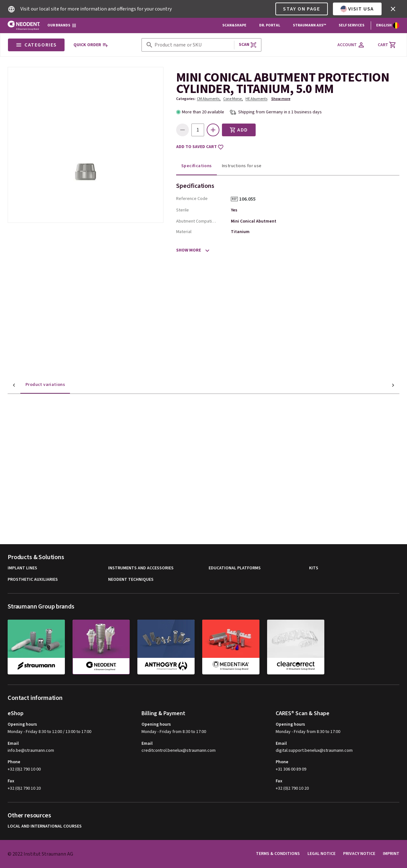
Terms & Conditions (278, 853)
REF (234, 199)
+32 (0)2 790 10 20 (24, 788)
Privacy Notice (359, 853)
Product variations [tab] (32, 384)
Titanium (240, 232)
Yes (234, 210)
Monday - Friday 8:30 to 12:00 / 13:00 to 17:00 (49, 732)
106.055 (249, 199)
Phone (14, 762)
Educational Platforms (235, 568)
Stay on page (301, 8)
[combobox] (193, 45)
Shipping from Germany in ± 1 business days (280, 112)
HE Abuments (256, 99)
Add (239, 129)
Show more (280, 99)
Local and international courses (45, 826)
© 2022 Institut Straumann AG (40, 853)
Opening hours (22, 724)
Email (13, 743)
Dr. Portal (269, 25)
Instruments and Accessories (141, 568)
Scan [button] (248, 44)
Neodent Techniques (131, 580)
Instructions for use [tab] (242, 166)
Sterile (182, 210)
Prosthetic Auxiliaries (33, 580)
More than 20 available (203, 112)
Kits (313, 568)
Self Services (351, 25)
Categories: (186, 99)
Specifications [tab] (196, 166)
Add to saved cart (200, 147)
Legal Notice (321, 853)
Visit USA (357, 8)
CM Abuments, (209, 99)
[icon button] (393, 9)
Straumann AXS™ (309, 25)
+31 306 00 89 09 (291, 769)
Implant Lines (22, 568)
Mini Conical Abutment (253, 221)
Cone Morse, (233, 99)
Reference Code (192, 199)
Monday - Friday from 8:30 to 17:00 (173, 732)
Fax (11, 781)
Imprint (391, 853)
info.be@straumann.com (31, 751)
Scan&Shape (234, 25)
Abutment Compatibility (197, 221)
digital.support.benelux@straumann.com (314, 751)
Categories (36, 44)
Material (183, 232)
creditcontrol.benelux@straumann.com (178, 751)
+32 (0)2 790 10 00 (24, 769)
